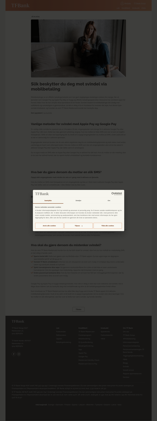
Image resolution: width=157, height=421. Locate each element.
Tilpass (78, 226)
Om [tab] (109, 200)
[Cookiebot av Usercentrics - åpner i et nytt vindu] (113, 193)
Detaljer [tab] (78, 200)
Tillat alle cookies (107, 226)
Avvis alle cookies (49, 226)
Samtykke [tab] (48, 200)
